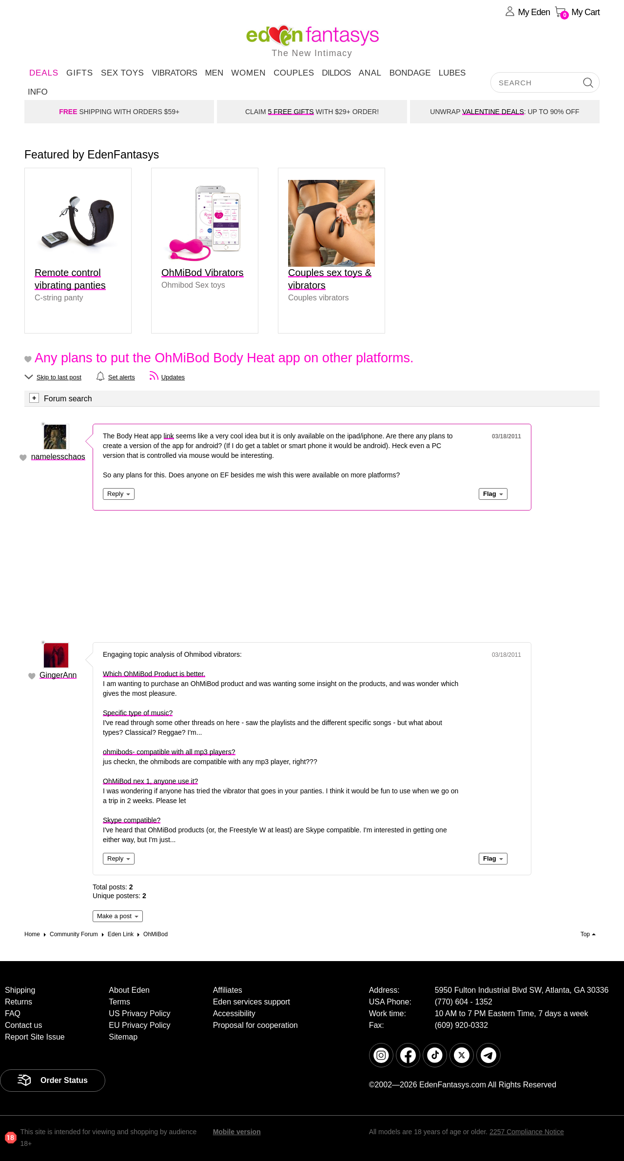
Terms (119, 1002)
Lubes (452, 73)
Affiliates (227, 990)
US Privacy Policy (139, 1013)
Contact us (23, 1025)
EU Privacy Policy (139, 1025)
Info (38, 92)
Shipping (20, 990)
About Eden (129, 990)
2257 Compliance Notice (526, 1132)
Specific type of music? (138, 713)
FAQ (12, 1013)
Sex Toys (122, 73)
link (169, 436)
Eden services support (251, 1002)
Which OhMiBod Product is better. (154, 674)
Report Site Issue (35, 1037)
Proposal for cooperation (255, 1025)
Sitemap (123, 1037)
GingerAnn (58, 675)
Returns (18, 1002)
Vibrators (174, 73)
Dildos (336, 73)
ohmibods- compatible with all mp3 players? (169, 752)
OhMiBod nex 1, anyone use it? (150, 781)
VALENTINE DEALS (493, 112)
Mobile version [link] (237, 1132)
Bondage (410, 73)
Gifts (79, 73)
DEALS (43, 73)
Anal (370, 73)
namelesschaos (58, 457)
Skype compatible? (131, 820)
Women (248, 73)
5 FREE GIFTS (291, 112)
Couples (293, 73)
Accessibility (234, 1013)
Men (214, 73)
